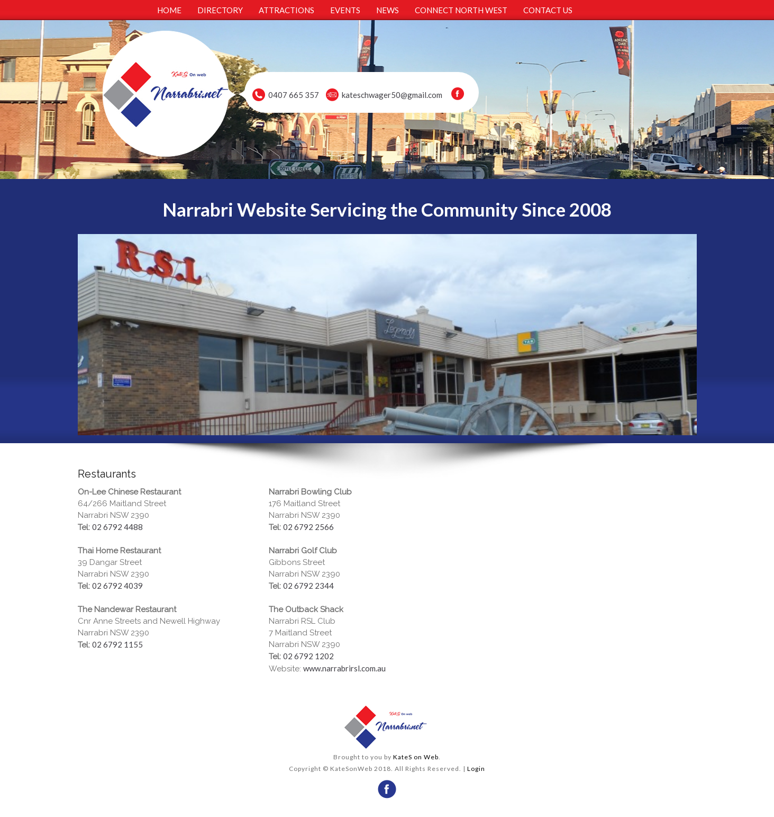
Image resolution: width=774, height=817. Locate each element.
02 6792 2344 (308, 585)
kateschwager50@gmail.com (392, 95)
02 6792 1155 (117, 644)
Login (476, 769)
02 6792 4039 (117, 585)
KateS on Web (416, 757)
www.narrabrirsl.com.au (344, 668)
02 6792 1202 (308, 656)
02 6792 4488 (117, 527)
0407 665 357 (293, 95)
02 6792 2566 (308, 527)
